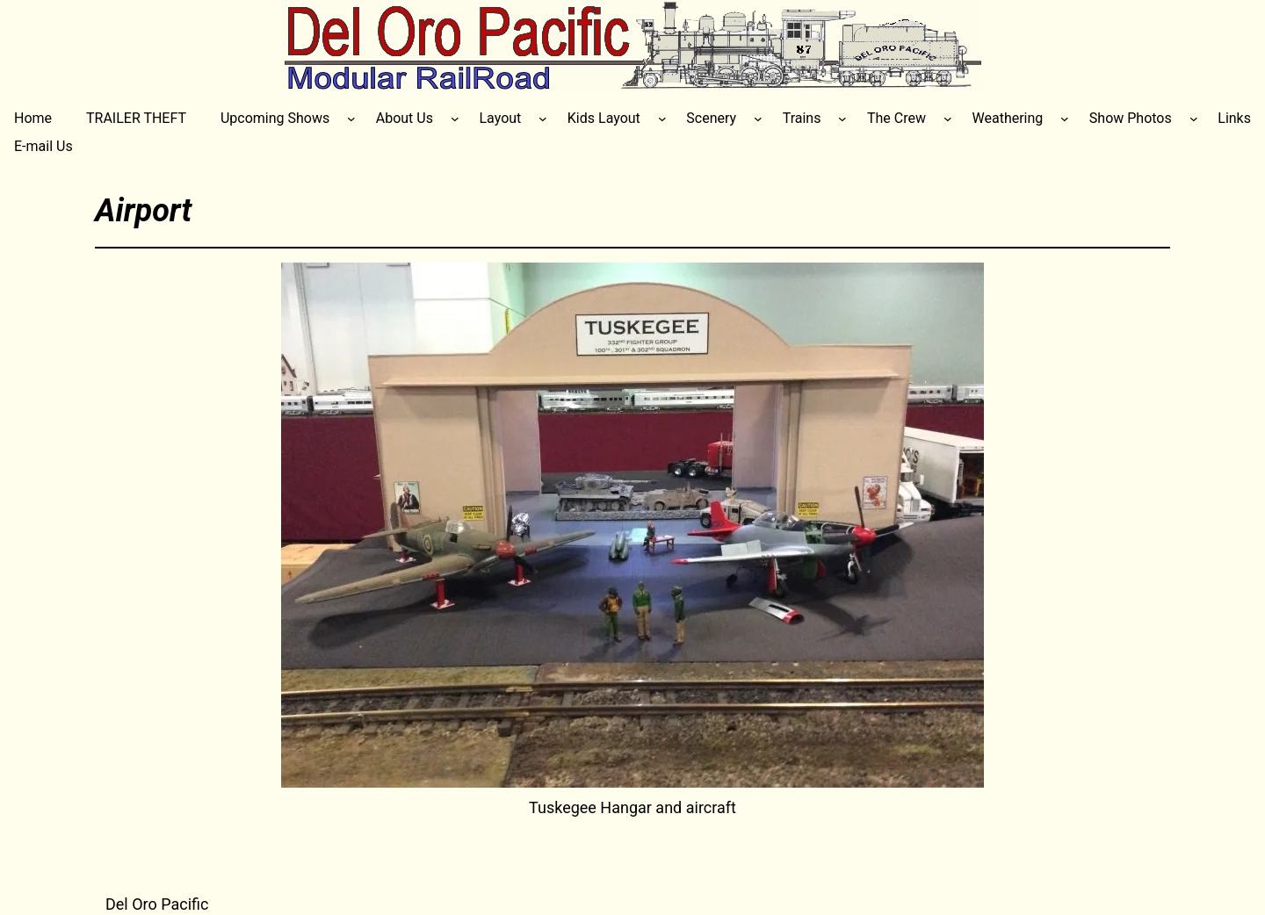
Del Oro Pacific (156, 904)
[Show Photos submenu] (1193, 118)
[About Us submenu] (455, 118)
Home (33, 118)
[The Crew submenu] (947, 118)
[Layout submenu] (543, 118)
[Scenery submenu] (758, 118)
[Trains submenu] (842, 118)
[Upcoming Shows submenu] (351, 118)
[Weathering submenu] (1064, 118)
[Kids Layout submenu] (662, 118)
